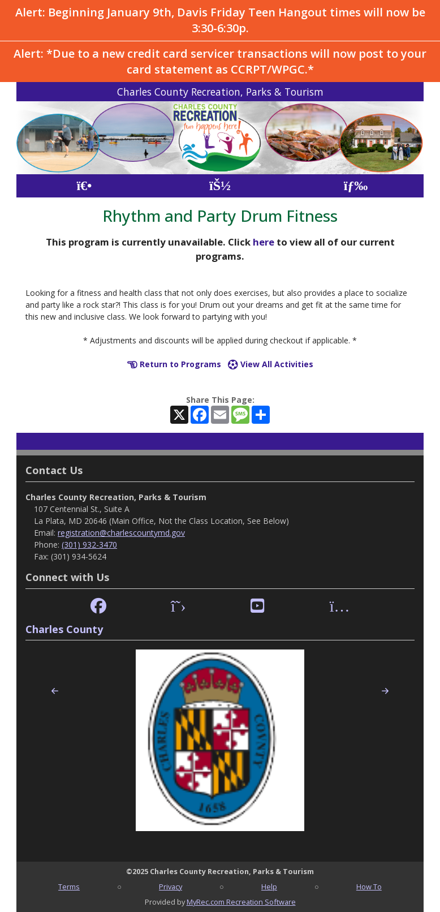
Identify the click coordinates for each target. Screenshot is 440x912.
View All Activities (270, 364)
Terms (69, 886)
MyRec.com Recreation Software (241, 902)
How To (369, 886)
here (263, 241)
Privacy (170, 886)
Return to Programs (174, 364)
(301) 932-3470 (89, 544)
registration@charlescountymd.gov (121, 532)
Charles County (64, 629)
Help (269, 886)
